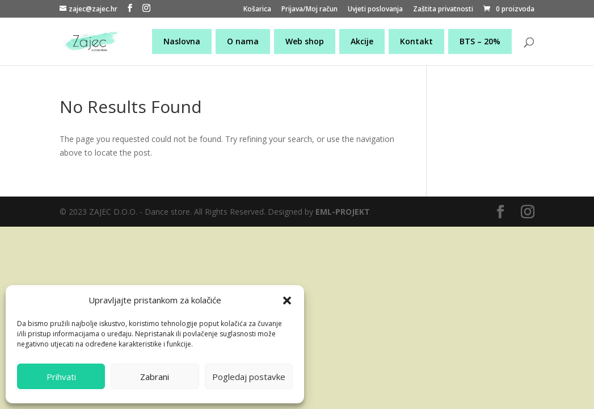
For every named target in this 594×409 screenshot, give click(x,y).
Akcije (362, 41)
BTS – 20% (480, 41)
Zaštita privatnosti (443, 10)
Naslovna (181, 41)
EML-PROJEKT (342, 211)
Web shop (304, 41)
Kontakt (416, 41)
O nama (243, 41)
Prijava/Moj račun (309, 10)
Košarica (257, 10)
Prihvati (61, 376)
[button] (287, 300)
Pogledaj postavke (248, 376)
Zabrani (154, 376)
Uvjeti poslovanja (375, 10)
